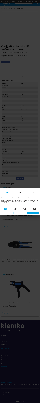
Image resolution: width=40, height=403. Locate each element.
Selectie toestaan (20, 213)
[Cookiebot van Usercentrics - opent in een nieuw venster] (34, 189)
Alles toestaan (32, 213)
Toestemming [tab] (7, 192)
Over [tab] (33, 192)
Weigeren (7, 213)
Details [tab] (20, 192)
